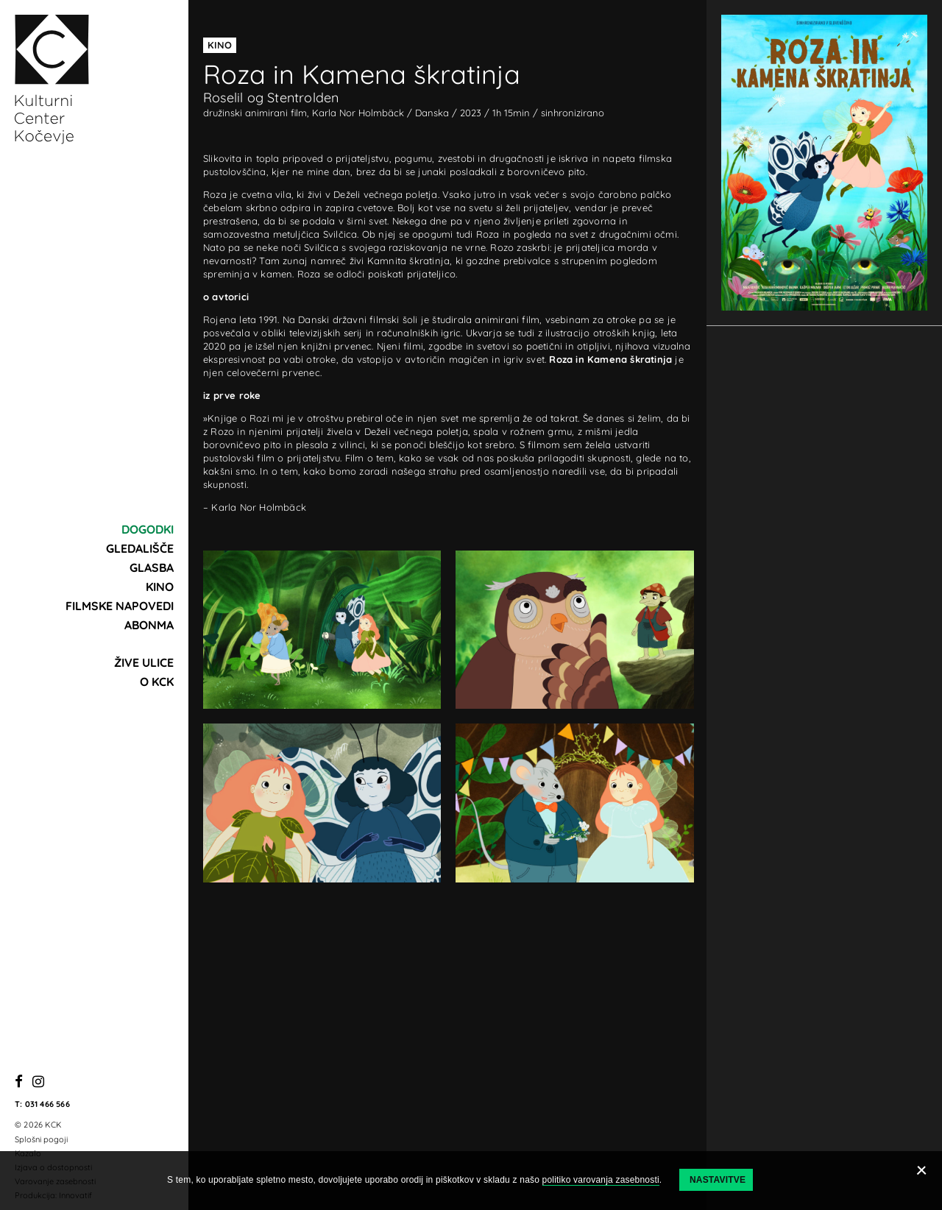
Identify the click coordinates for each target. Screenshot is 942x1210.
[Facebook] (19, 1082)
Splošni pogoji (41, 1139)
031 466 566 (47, 1104)
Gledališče (140, 548)
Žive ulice (144, 662)
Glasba (152, 567)
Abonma (149, 625)
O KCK (157, 681)
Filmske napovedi (119, 605)
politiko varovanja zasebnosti (600, 1180)
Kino (160, 586)
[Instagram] (38, 1082)
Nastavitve (718, 1180)
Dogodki (147, 529)
